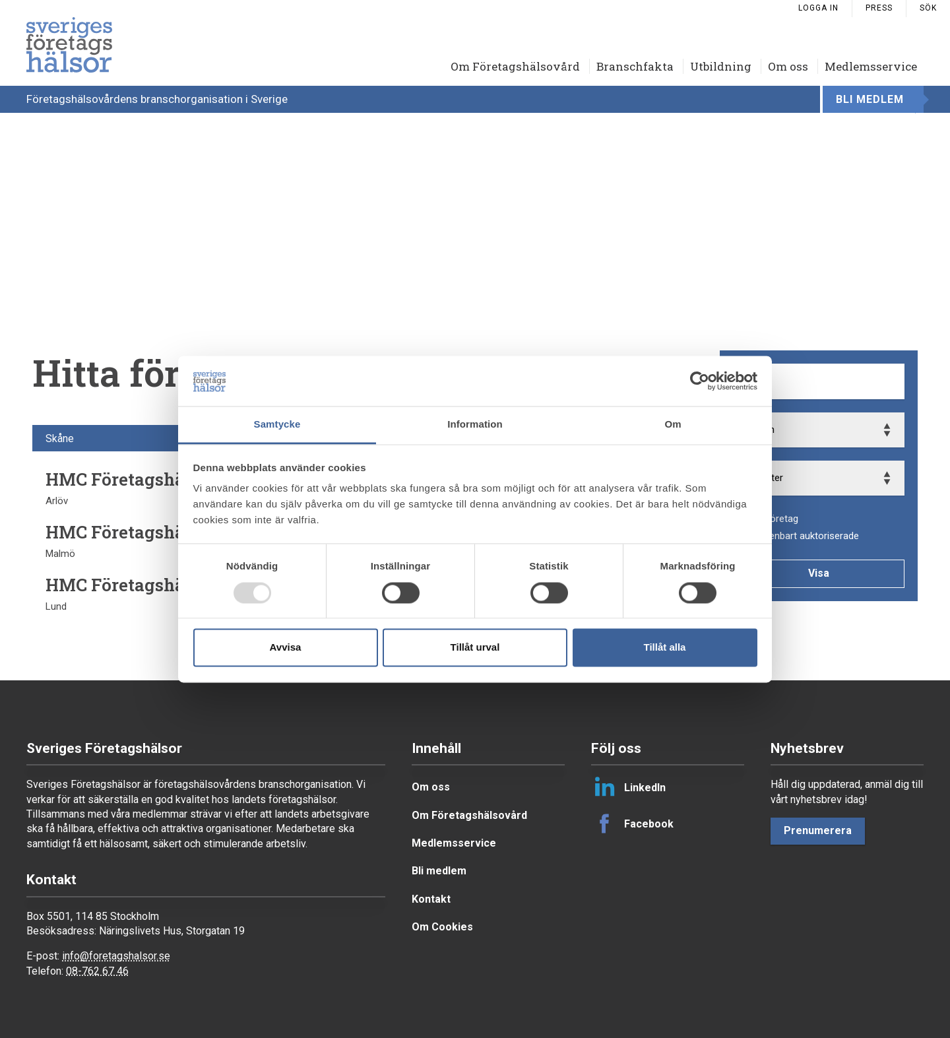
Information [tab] (475, 424)
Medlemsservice (871, 66)
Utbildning (720, 66)
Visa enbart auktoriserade (803, 536)
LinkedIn (628, 787)
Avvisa (285, 647)
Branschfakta (635, 66)
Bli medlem (870, 99)
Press (879, 8)
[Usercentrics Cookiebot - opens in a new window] (699, 381)
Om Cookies (442, 927)
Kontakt (431, 899)
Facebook (632, 823)
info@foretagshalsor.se (116, 956)
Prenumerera (818, 830)
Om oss (788, 66)
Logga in (818, 8)
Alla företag (772, 519)
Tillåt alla (665, 647)
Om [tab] (672, 424)
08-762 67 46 (97, 971)
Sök (928, 8)
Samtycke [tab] (277, 424)
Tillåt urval (475, 647)
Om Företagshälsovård (515, 66)
